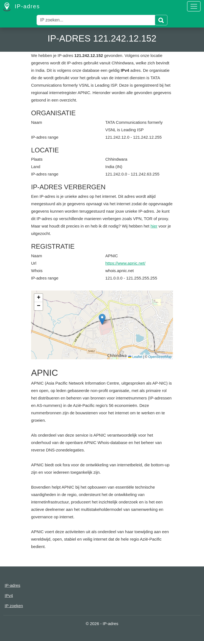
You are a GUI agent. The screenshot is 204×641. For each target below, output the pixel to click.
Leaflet (135, 357)
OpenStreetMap (160, 357)
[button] (102, 319)
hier (153, 226)
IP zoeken (14, 605)
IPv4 (9, 595)
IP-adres (21, 6)
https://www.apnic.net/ (125, 263)
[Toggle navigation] (194, 6)
